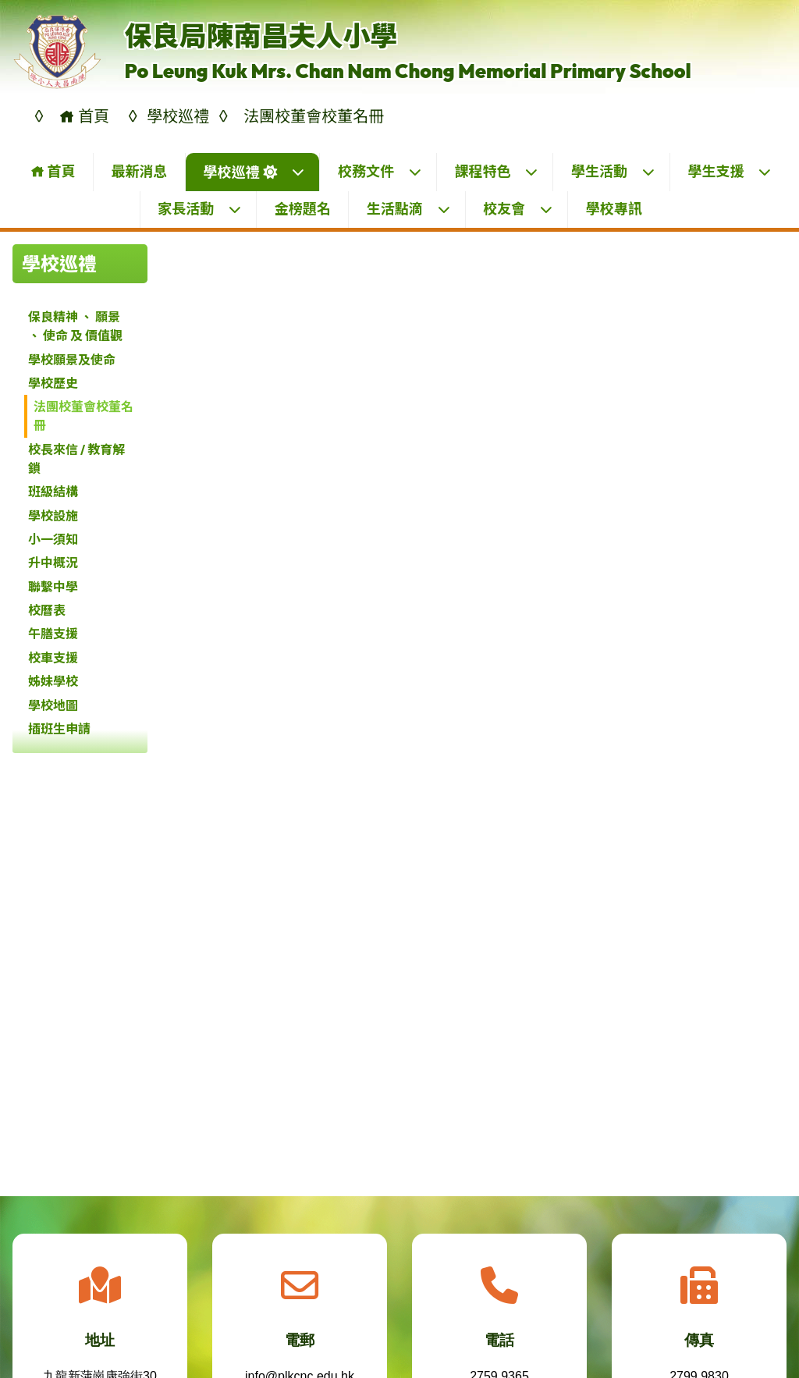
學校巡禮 (254, 172)
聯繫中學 (53, 587)
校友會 (518, 209)
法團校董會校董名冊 (83, 416)
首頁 (52, 171)
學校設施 (53, 516)
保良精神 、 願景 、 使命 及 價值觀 (75, 326)
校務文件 (380, 171)
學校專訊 (614, 209)
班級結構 (53, 491)
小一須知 (53, 539)
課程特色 (496, 171)
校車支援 (53, 658)
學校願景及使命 (71, 360)
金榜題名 (303, 209)
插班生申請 (59, 729)
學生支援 (729, 171)
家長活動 (200, 209)
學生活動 (613, 171)
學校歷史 (53, 383)
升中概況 (53, 562)
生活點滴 (409, 209)
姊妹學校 (53, 681)
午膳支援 (53, 633)
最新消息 (139, 171)
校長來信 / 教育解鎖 (76, 459)
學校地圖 (53, 705)
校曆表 (47, 610)
